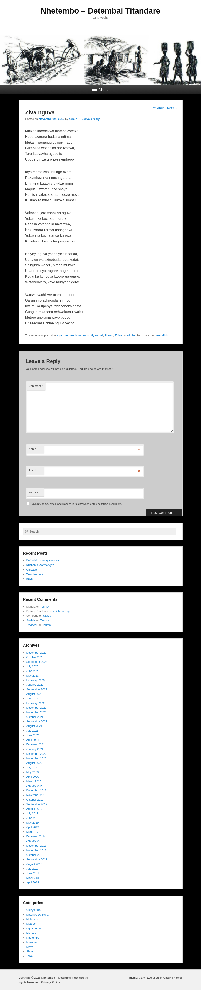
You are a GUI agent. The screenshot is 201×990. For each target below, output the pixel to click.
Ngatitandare (65, 335)
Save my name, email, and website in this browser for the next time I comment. (76, 503)
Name (32, 449)
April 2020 (32, 776)
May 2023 (32, 675)
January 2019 (35, 841)
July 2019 (32, 813)
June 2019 (33, 818)
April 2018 (32, 882)
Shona (109, 335)
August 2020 (34, 763)
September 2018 (36, 859)
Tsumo (44, 606)
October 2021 (35, 716)
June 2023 (33, 671)
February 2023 (35, 680)
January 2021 (35, 749)
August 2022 (34, 694)
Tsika (118, 335)
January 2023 (35, 684)
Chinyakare (33, 910)
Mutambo (32, 919)
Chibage (31, 569)
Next (172, 108)
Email (32, 470)
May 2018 (32, 877)
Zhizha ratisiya (62, 611)
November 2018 (36, 850)
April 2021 (32, 739)
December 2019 (36, 790)
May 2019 (32, 822)
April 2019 (32, 827)
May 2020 (32, 772)
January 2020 (35, 786)
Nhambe (31, 933)
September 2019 (36, 804)
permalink (161, 335)
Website (34, 492)
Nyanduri (97, 335)
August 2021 (34, 726)
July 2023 (32, 666)
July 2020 (32, 767)
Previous (156, 108)
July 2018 (32, 868)
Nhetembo (82, 335)
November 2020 (36, 758)
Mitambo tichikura (37, 914)
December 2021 (36, 707)
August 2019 (34, 808)
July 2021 (32, 730)
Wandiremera (34, 574)
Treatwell (32, 625)
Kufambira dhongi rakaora (42, 560)
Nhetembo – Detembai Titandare (100, 10)
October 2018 (35, 855)
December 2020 (36, 753)
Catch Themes (173, 977)
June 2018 (33, 873)
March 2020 (33, 781)
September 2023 (36, 661)
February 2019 (35, 836)
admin (73, 119)
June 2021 (33, 735)
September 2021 (36, 721)
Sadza (47, 615)
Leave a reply (91, 119)
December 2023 (36, 652)
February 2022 (35, 703)
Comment (36, 386)
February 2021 (35, 744)
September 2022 (36, 689)
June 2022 (33, 698)
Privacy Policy (50, 982)
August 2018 (34, 864)
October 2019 (35, 799)
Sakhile (31, 620)
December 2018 (36, 845)
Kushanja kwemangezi (40, 565)
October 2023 (35, 657)
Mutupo (31, 923)
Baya (29, 578)
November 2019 (36, 795)
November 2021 (36, 712)
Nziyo (30, 946)
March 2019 (33, 831)
